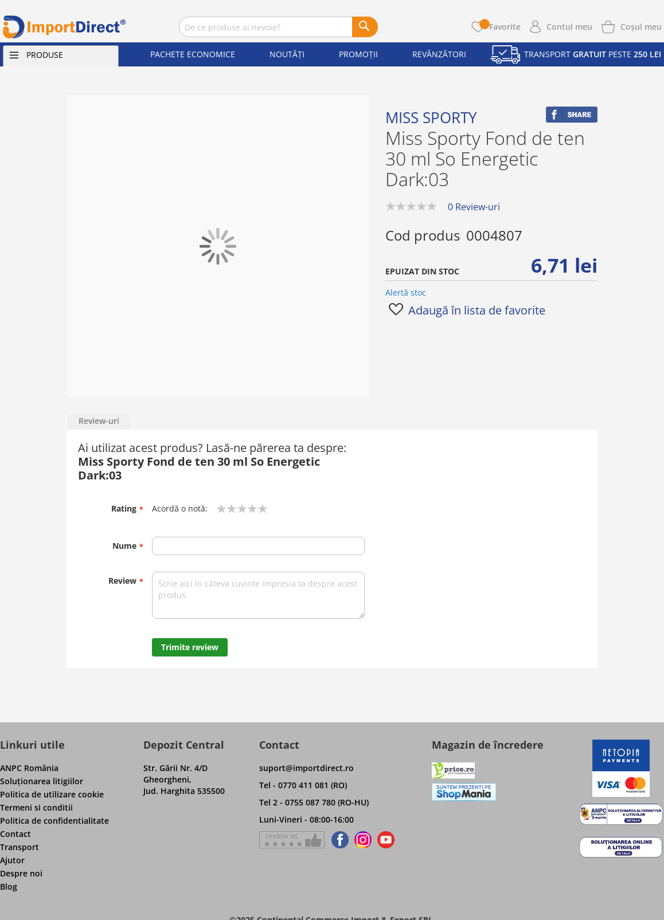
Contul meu (569, 26)
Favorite (500, 26)
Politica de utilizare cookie (52, 794)
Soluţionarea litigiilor (41, 781)
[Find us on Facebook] (338, 839)
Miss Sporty (431, 117)
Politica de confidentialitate (54, 820)
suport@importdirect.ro (306, 767)
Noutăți (286, 54)
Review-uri (99, 420)
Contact (15, 833)
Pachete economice (192, 54)
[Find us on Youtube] (385, 839)
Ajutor (12, 860)
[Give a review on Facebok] (292, 839)
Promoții (358, 54)
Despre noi (21, 873)
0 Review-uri (474, 206)
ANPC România (29, 767)
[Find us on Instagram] (362, 839)
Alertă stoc (405, 292)
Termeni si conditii (36, 807)
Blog (8, 886)
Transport (19, 847)
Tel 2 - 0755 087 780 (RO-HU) (314, 802)
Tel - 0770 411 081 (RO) (303, 785)
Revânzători (439, 54)
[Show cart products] (641, 26)
